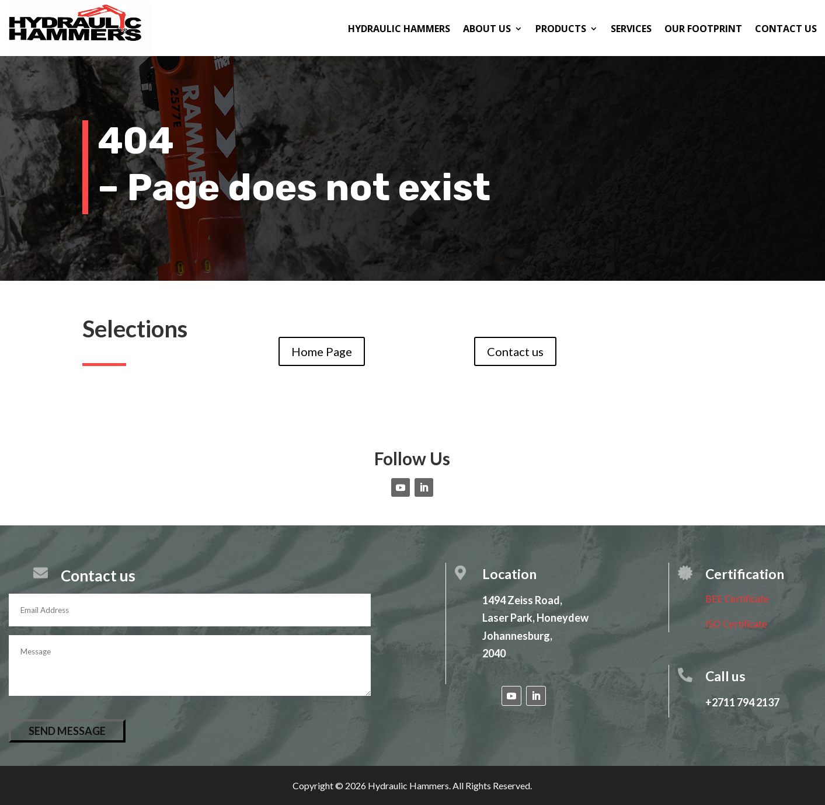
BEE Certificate (737, 599)
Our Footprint (703, 28)
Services (631, 28)
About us (487, 28)
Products (560, 28)
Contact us (786, 28)
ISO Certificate (736, 624)
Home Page (321, 351)
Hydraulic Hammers (399, 28)
